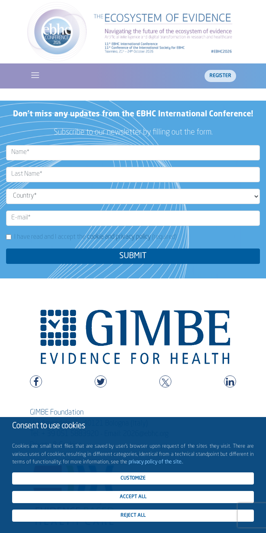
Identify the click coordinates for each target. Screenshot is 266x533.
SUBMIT (133, 256)
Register (220, 76)
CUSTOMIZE (133, 478)
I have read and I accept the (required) (95, 237)
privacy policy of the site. (155, 462)
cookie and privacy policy (119, 237)
